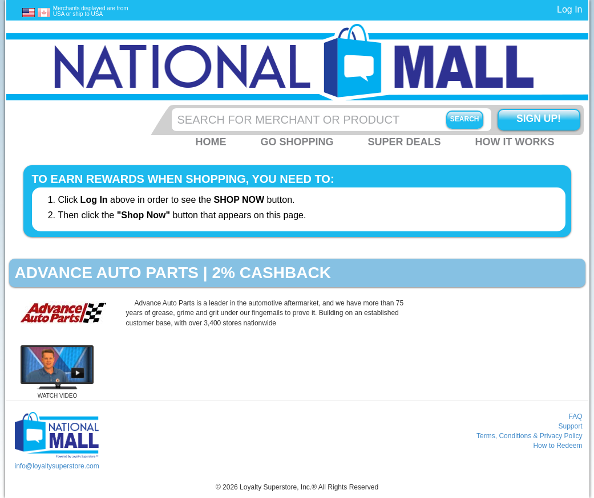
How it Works (515, 142)
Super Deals (404, 142)
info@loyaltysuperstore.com (56, 466)
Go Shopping (296, 142)
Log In (569, 9)
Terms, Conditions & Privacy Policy (529, 436)
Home (210, 142)
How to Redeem (557, 446)
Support (570, 426)
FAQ (575, 417)
